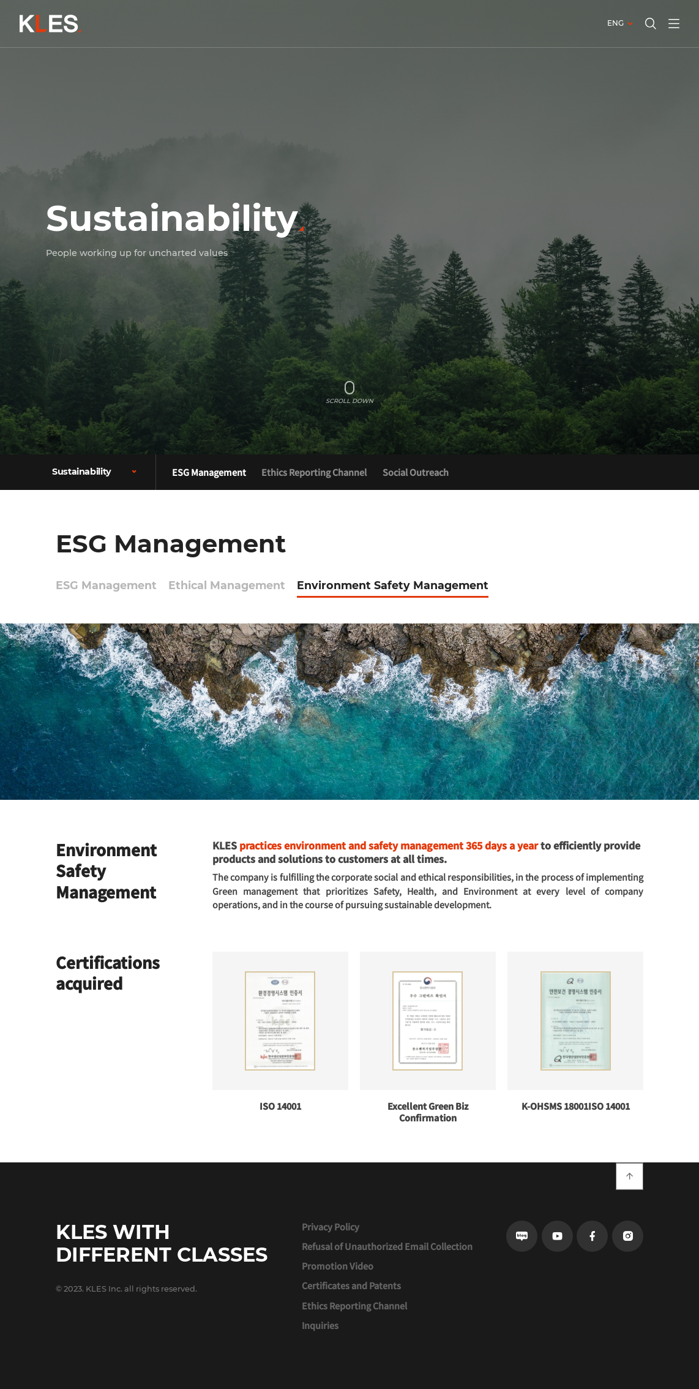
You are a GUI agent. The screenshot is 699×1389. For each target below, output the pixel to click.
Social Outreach (416, 471)
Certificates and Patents (351, 1285)
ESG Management (209, 471)
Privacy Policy (330, 1227)
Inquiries (320, 1325)
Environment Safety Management (392, 585)
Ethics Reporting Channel (314, 471)
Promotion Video (337, 1266)
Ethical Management (226, 585)
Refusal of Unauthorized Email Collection (387, 1246)
